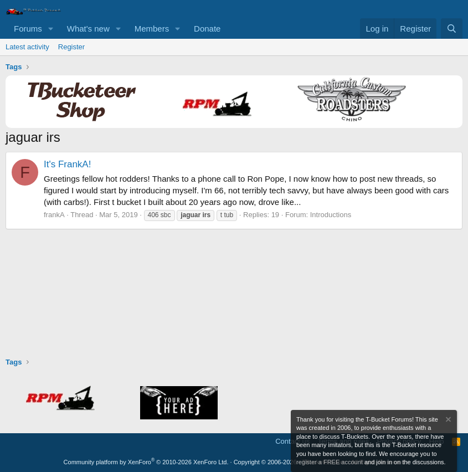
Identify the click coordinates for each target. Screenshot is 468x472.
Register (71, 47)
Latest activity (27, 47)
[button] (51, 28)
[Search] (451, 28)
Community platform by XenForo (146, 462)
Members (152, 28)
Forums (28, 28)
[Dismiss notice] (447, 420)
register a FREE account (329, 462)
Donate (207, 28)
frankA (54, 215)
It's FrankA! (67, 164)
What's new (88, 28)
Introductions (330, 215)
